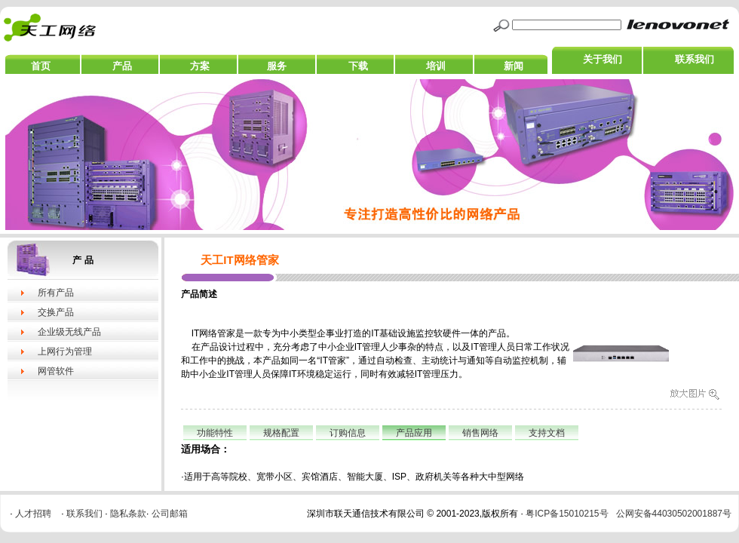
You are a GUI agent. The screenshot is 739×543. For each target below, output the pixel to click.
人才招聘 (33, 513)
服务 (277, 66)
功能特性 (215, 433)
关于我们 (602, 59)
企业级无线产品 (69, 332)
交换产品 (56, 312)
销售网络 (480, 433)
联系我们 (694, 59)
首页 (41, 66)
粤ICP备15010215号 (567, 513)
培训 (436, 66)
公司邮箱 (170, 513)
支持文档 (547, 433)
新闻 (513, 66)
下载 (358, 66)
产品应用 (414, 433)
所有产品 (56, 292)
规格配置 (281, 433)
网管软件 (56, 371)
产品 (122, 66)
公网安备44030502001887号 (673, 513)
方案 (200, 66)
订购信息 (348, 433)
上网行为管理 (65, 351)
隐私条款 (128, 513)
